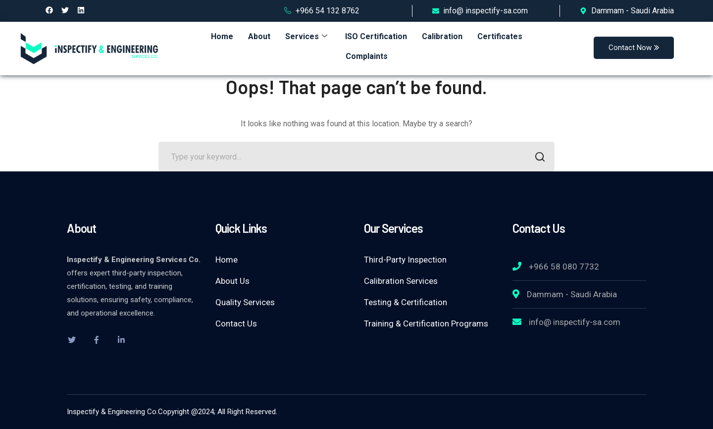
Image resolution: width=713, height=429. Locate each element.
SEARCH (537, 157)
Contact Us (236, 323)
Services (306, 36)
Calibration (442, 36)
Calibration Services (401, 281)
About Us (232, 281)
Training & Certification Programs (426, 323)
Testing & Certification (405, 302)
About (259, 36)
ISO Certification (376, 36)
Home (222, 36)
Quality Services (245, 302)
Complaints (367, 56)
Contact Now (634, 47)
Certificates (499, 36)
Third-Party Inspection (405, 260)
